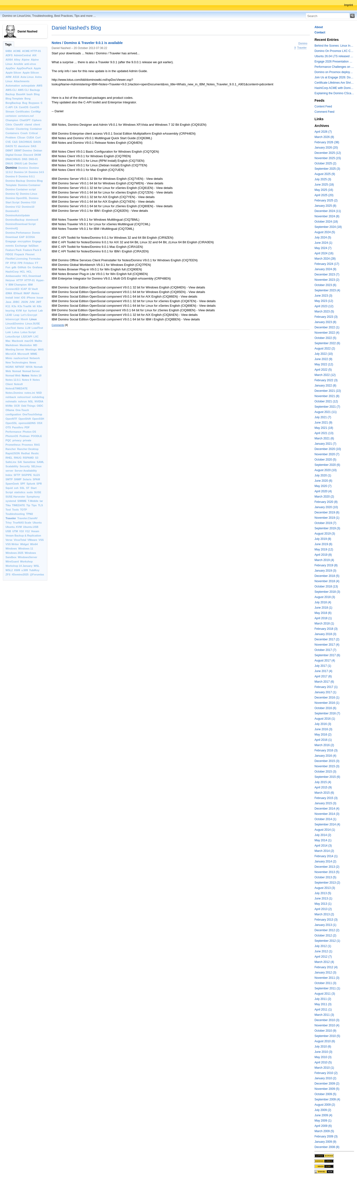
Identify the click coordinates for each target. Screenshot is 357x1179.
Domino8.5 (12, 211)
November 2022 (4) (327, 332)
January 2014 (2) (325, 861)
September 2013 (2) (327, 882)
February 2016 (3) (326, 750)
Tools (15, 509)
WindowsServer (27, 557)
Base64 (20, 94)
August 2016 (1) (325, 718)
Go (29, 267)
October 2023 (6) (325, 285)
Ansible (18, 63)
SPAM (36, 479)
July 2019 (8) (323, 539)
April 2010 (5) (323, 1062)
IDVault (17, 293)
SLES (36, 475)
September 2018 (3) (327, 591)
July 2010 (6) (323, 1046)
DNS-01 (33, 159)
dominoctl (32, 219)
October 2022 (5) (325, 338)
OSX (39, 423)
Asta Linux (27, 76)
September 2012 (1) (327, 940)
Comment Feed (324, 111)
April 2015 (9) (323, 787)
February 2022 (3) (326, 380)
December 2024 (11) (328, 211)
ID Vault (33, 288)
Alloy (17, 59)
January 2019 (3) (325, 570)
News (32, 362)
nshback (11, 397)
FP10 (13, 263)
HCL (22, 271)
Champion (12, 120)
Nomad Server (31, 371)
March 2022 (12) (325, 375)
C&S (15, 141)
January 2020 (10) (326, 507)
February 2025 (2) (326, 200)
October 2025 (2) (325, 163)
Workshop (26, 561)
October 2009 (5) (325, 1094)
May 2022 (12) (324, 364)
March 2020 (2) (324, 496)
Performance (13, 431)
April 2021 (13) (324, 433)
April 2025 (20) (324, 195)
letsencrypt (12, 319)
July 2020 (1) (323, 475)
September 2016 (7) (327, 713)
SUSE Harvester (15, 496)
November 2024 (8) (327, 216)
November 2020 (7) (327, 454)
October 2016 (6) (325, 708)
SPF (22, 483)
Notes (26, 375)
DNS (24, 159)
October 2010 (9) (325, 1030)
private (27, 440)
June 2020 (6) (323, 480)
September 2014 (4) (327, 824)
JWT (38, 301)
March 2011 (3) (324, 1015)
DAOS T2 (11, 146)
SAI (20, 462)
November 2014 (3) (327, 814)
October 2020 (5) (325, 459)
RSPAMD (28, 457)
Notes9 (18, 384)
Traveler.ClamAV (27, 518)
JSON (24, 301)
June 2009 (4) (323, 1115)
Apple (37, 68)
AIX (34, 55)
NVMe (9, 405)
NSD (39, 392)
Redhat (25, 453)
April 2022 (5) (323, 369)
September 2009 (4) (327, 1099)
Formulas (35, 258)
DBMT (9, 150)
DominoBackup (15, 219)
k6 (34, 306)
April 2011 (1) (323, 1009)
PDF (27, 427)
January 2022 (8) (325, 385)
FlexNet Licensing (17, 258)
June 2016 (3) (323, 729)
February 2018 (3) (326, 628)
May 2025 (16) (324, 190)
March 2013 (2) (324, 914)
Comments (58, 325)
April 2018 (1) (323, 618)
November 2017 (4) (327, 644)
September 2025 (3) (327, 168)
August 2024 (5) (325, 232)
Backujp (35, 89)
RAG (37, 444)
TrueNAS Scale (22, 522)
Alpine (26, 59)
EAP (21, 237)
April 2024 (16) (324, 253)
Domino (11, 167)
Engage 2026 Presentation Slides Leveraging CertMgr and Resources (334, 61)
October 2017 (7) (325, 650)
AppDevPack (24, 68)
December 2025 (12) (328, 153)
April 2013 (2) (323, 909)
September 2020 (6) (327, 465)
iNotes (35, 293)
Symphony (33, 496)
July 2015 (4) (323, 782)
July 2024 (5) (323, 237)
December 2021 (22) (328, 391)
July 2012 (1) (323, 946)
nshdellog (38, 397)
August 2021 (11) (326, 412)
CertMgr (36, 111)
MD (35, 345)
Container (36, 128)
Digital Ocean (14, 154)
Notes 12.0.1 (13, 379)
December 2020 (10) (328, 449)
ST (28, 488)
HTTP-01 (29, 280)
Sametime (29, 462)
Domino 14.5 (36, 172)
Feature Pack (14, 250)
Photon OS (29, 431)
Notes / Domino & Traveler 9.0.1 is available (87, 43)
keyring (10, 310)
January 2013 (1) (325, 925)
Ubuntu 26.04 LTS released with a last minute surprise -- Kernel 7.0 (334, 56)
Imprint (348, 5)
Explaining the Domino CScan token (334, 93)
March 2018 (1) (324, 623)
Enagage (11, 241)
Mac (8, 340)
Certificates (23, 111)
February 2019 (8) (326, 565)
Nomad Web (13, 375)
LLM (27, 327)
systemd (11, 500)
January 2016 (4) (325, 755)
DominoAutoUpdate (18, 215)
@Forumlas (37, 574)
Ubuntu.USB (30, 526)
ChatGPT (24, 120)
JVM (32, 301)
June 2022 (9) (323, 359)
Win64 (34, 544)
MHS (41, 349)
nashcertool (21, 358)
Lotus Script (28, 332)
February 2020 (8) (326, 502)
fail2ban (33, 245)
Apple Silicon (31, 72)
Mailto (38, 340)
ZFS (8, 574)
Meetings (31, 349)
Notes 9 (26, 379)
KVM (19, 310)
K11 (8, 306)
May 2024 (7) (323, 248)
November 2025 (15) (328, 158)
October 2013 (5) (325, 877)
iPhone (31, 297)
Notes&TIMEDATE (17, 388)
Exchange (21, 245)
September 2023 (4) (327, 290)
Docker (33, 163)
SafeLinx (11, 462)
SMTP (9, 479)
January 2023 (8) (325, 322)
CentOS (24, 107)
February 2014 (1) (326, 856)
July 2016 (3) (323, 724)
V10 (21, 531)
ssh (16, 488)
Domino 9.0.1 (27, 176)
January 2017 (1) (325, 692)
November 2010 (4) (327, 1025)
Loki (8, 332)
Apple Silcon (13, 72)
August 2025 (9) (325, 174)
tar (41, 500)
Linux (33, 319)
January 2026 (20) (326, 147)
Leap (16, 314)
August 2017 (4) (325, 660)
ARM (9, 76)
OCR (17, 405)
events (10, 245)
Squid (9, 488)
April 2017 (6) (323, 676)
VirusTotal (20, 539)
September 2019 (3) (327, 528)
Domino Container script (21, 189)
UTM (15, 531)
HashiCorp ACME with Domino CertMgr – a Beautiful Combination (334, 88)
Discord (28, 154)
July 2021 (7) (323, 417)
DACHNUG (25, 141)
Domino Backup (15, 180)
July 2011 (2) (323, 999)
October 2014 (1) (325, 819)
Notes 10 (36, 375)
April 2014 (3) (323, 845)
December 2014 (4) (327, 808)
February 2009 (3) (326, 1136)
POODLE (36, 436)
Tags (8, 44)
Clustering (22, 128)
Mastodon (26, 345)
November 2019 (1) (327, 517)
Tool (8, 509)
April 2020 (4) (323, 491)
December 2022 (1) (327, 327)
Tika (8, 505)
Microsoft (23, 353)
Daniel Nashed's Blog (76, 28)
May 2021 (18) (324, 428)
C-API (9, 107)
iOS (23, 297)
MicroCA (11, 353)
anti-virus (30, 63)
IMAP (27, 293)
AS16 (16, 76)
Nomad (16, 371)
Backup (10, 94)
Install (9, 297)
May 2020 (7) (323, 486)
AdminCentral (22, 55)
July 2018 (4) (323, 602)
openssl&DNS (27, 423)
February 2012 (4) (326, 967)
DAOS (37, 141)
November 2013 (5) (327, 872)
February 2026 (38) (327, 142)
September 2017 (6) (327, 655)
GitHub (22, 267)
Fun (8, 267)
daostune (24, 146)
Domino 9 (11, 176)
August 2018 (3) (325, 597)
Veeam (35, 531)
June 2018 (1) (323, 607)
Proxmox (27, 444)
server (9, 470)
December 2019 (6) (327, 512)
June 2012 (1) (323, 951)
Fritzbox (29, 263)
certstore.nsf (26, 115)
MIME (33, 353)
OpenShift (24, 418)
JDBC (15, 301)
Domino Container (29, 185)
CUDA (30, 137)
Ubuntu (37, 522)
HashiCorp (12, 271)
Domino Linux (28, 193)
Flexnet (30, 254)
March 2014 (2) (324, 851)
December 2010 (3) (327, 1020)
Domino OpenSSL (17, 198)
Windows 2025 (14, 552)
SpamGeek (12, 483)
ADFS (9, 55)
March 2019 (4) (324, 560)
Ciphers (37, 120)
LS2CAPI (26, 336)
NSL (30, 401)
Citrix (9, 124)
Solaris (27, 479)
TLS (40, 505)
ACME (17, 51)
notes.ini (29, 392)
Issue (39, 297)
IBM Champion (18, 284)
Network (35, 358)
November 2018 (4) (327, 581)
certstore (11, 115)
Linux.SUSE (32, 323)
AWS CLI (23, 89)
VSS (41, 539)
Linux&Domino (15, 323)
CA (16, 107)
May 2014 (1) (323, 840)
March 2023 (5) (324, 311)
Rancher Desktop (28, 449)
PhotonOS (12, 436)
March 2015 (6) (324, 792)
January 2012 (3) (325, 972)
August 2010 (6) (325, 1041)
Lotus (15, 332)
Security (25, 466)
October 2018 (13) (326, 586)
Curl (38, 137)
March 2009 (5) (324, 1131)
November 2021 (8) (327, 396)
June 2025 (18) (324, 184)
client (36, 124)
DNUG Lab (20, 163)
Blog (37, 94)
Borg (27, 98)
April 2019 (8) (323, 554)
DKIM (37, 154)
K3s (14, 306)
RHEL (9, 457)
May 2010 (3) (323, 1057)
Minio (9, 358)
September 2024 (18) (328, 227)
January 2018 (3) (325, 634)
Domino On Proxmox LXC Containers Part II (334, 51)
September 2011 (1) (327, 988)
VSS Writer (12, 544)
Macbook (17, 340)
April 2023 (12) (324, 306)
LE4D (9, 314)
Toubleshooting (15, 513)
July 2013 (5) (323, 893)
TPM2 (29, 513)
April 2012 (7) (323, 956)
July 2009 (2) (323, 1110)
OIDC (40, 405)
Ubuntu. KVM (14, 526)
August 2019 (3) (325, 533)
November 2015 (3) (327, 766)
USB (8, 531)
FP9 (20, 263)
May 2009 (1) (323, 1120)
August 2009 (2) (325, 1104)
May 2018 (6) (323, 613)
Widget (24, 544)
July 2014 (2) (323, 835)
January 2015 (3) (325, 803)
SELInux (36, 466)
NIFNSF (19, 366)
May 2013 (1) (323, 903)
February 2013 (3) (326, 919)
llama (20, 327)
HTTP (19, 280)
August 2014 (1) (325, 829)
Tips (34, 505)
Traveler (11, 518)
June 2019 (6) (323, 544)
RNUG (18, 457)
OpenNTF (11, 418)
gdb (14, 267)
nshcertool (23, 397)
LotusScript (13, 336)
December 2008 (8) (327, 1147)
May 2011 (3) (323, 1004)
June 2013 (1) (323, 898)
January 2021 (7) (325, 443)
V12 (27, 531)
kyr (25, 310)
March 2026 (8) (324, 137)
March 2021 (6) (324, 438)
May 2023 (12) (324, 301)
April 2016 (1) (323, 740)
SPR (39, 483)
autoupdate (28, 85)
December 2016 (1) (327, 697)
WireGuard (12, 561)
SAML (40, 462)
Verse (9, 539)
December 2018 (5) (327, 576)
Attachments (21, 81)
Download (12, 237)
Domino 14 (20, 172)
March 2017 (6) (324, 681)
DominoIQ (12, 228)
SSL (22, 488)
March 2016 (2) (324, 745)
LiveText (11, 327)
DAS (33, 146)
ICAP (24, 288)
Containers (12, 133)
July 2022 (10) (324, 354)
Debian (37, 150)
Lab (40, 310)
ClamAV (18, 124)
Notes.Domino (14, 392)
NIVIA (29, 366)
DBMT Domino (23, 150)
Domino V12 (13, 206)
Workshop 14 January (19, 565)
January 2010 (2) (325, 1078)
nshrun (22, 401)
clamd (28, 124)
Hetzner (10, 280)
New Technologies (17, 362)
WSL (36, 565)
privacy (17, 440)
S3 (36, 457)
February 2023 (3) (326, 316)
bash (30, 94)
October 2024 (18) (326, 221)
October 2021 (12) (326, 401)
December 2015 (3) (327, 761)
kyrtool (32, 310)
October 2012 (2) (325, 935)
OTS (8, 427)
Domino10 (28, 206)
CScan (21, 137)
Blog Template (14, 98)
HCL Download (32, 275)
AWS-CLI (11, 89)
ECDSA (30, 237)
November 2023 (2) (327, 279)
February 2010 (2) (326, 1073)
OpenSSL (11, 423)
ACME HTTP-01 (31, 51)
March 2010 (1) (324, 1067)
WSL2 (9, 570)
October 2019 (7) (325, 523)
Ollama (10, 410)
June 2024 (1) (323, 242)
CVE (8, 141)
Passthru (17, 427)
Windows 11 (25, 548)
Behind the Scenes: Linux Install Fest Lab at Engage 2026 (334, 45)
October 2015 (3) (325, 771)
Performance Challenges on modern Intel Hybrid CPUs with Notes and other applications (334, 67)
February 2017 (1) (326, 687)
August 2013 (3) (325, 888)
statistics (19, 492)
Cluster (10, 128)
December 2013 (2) (327, 866)
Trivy (9, 522)
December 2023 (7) (327, 274)
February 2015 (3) (326, 798)
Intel (17, 297)
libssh (24, 319)
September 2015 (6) (327, 777)
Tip (28, 505)
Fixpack (19, 254)
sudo (30, 492)
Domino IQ (12, 193)
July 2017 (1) (323, 665)
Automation (13, 85)
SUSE (37, 492)
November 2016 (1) (327, 703)
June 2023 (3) (323, 295)
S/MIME (21, 500)
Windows (11, 548)
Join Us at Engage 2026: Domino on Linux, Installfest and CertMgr (334, 77)
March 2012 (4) (324, 962)
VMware (32, 539)
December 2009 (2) (327, 1083)
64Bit (9, 51)
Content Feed (323, 106)
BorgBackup (13, 102)
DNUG (9, 163)
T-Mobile (33, 500)
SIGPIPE (26, 475)
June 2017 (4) (323, 671)
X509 (17, 570)
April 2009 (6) (323, 1126)
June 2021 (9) (323, 422)
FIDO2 (9, 254)
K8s (39, 306)
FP (7, 263)
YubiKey (34, 570)
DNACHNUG (13, 159)
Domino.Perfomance (18, 232)
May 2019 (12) (324, 549)
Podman (24, 436)
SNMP (17, 479)
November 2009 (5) (327, 1089)
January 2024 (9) (325, 269)
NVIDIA (39, 401)
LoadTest (37, 327)
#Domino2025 (20, 574)
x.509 (24, 570)
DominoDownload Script (21, 224)
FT (36, 263)
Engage (37, 241)
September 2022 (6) (327, 343)
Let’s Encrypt (29, 314)
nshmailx (11, 401)
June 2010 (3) (323, 1052)
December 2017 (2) (327, 639)
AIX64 (9, 59)
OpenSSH (38, 418)
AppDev (10, 68)
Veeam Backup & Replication (23, 535)
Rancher (11, 449)
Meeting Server (15, 349)
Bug (24, 102)
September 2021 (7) (327, 406)
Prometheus (13, 444)
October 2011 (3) (325, 983)
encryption (24, 241)
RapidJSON (13, 453)
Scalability (12, 466)
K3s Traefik (24, 306)
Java (8, 301)
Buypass (34, 102)
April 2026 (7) (323, 131)
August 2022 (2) (325, 348)
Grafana (37, 267)
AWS (39, 85)
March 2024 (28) (325, 258)
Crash (24, 133)
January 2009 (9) (325, 1141)
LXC (36, 336)
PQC (8, 440)
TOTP (23, 509)
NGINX (10, 366)
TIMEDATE (18, 505)
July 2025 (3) (323, 179)
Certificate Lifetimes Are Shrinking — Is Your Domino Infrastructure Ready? (334, 82)
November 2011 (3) (327, 977)
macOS (28, 340)
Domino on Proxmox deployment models (334, 72)
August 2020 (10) (326, 470)
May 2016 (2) (323, 734)
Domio (36, 232)
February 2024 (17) (327, 264)
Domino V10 (28, 202)
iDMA (9, 293)
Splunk (31, 483)
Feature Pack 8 (32, 250)
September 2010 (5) (327, 1036)
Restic (35, 453)
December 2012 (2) (327, 930)
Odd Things (28, 405)
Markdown (12, 345)
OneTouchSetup (32, 414)
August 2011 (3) (325, 993)
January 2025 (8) (325, 205)
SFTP (17, 475)
